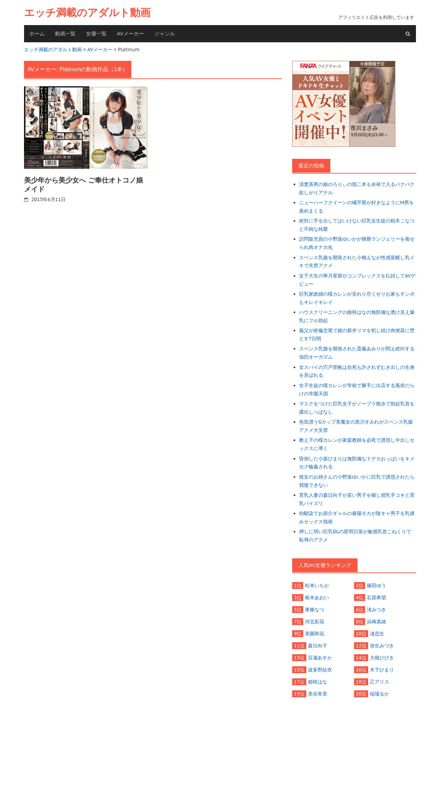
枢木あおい (317, 597)
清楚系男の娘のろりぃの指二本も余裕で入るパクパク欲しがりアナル (357, 188)
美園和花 (314, 634)
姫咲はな (317, 682)
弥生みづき (382, 646)
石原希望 (376, 597)
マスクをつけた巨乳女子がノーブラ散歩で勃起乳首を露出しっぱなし (357, 408)
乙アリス (379, 682)
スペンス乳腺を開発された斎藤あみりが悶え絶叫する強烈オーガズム (357, 353)
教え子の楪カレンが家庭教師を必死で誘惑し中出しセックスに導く (357, 444)
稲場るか (379, 694)
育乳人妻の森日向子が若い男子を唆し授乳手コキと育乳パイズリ (357, 499)
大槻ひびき (382, 658)
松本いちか (317, 585)
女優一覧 (96, 33)
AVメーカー (130, 33)
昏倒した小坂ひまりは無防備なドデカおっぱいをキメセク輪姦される (357, 463)
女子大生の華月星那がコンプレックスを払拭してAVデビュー (357, 280)
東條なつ (314, 609)
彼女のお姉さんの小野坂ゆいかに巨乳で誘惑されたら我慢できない (357, 481)
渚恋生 (377, 634)
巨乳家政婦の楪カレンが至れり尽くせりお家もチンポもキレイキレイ (357, 298)
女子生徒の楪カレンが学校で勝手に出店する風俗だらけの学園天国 (357, 389)
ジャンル (164, 33)
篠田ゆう (376, 585)
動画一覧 (65, 33)
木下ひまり (382, 670)
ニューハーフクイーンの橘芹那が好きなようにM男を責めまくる (356, 206)
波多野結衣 (320, 670)
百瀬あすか (320, 658)
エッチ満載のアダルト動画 (87, 12)
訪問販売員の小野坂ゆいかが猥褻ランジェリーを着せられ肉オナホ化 (357, 243)
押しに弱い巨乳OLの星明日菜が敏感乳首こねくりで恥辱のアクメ (355, 535)
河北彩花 (314, 622)
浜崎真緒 (376, 622)
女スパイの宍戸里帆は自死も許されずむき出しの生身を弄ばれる (357, 371)
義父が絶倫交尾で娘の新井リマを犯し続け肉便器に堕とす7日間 (357, 334)
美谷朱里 (317, 694)
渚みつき (376, 609)
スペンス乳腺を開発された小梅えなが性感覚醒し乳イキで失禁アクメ (357, 261)
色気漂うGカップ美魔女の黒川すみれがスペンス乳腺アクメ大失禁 (356, 426)
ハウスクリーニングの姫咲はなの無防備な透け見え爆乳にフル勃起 (357, 316)
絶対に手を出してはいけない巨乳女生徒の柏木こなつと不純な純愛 (357, 225)
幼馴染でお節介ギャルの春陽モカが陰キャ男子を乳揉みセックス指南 (357, 517)
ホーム (37, 33)
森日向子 (317, 646)
